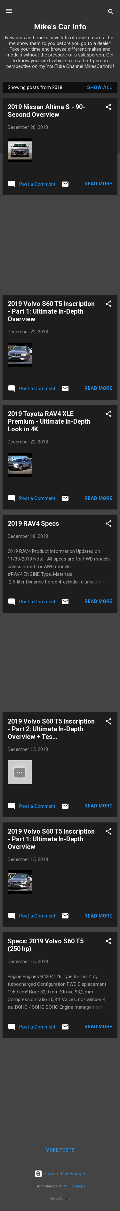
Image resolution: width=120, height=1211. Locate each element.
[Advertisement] (60, 245)
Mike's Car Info (60, 26)
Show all (99, 87)
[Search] (111, 13)
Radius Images (74, 1186)
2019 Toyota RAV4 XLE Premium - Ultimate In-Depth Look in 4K (49, 421)
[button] (108, 108)
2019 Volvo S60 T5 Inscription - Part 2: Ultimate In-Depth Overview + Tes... (51, 728)
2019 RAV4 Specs (33, 523)
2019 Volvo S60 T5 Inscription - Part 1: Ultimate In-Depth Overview (51, 311)
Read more (98, 184)
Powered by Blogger (60, 1174)
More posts (60, 1150)
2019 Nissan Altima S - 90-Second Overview (46, 110)
